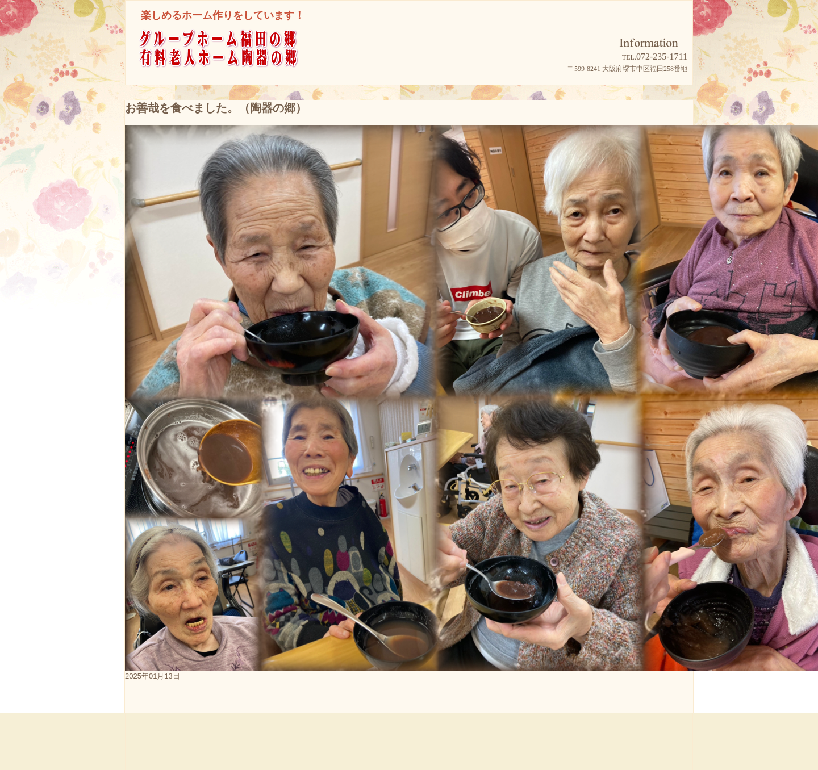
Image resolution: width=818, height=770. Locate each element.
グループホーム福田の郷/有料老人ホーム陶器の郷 (239, 63)
